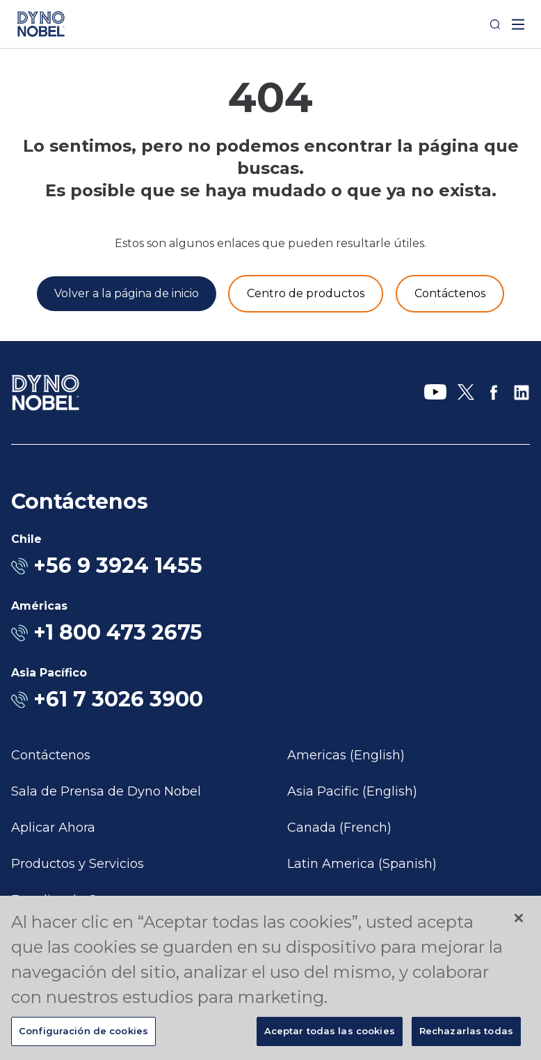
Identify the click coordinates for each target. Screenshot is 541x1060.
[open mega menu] (518, 24)
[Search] (495, 24)
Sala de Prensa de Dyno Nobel (106, 791)
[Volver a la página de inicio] (126, 293)
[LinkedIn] (521, 392)
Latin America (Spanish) (362, 863)
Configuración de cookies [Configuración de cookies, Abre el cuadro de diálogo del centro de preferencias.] (83, 1030)
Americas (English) (346, 755)
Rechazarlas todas (466, 1030)
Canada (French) (339, 827)
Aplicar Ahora (53, 827)
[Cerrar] (518, 918)
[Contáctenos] (450, 294)
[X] (466, 392)
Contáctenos (50, 755)
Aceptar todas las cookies (329, 1030)
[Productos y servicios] (305, 294)
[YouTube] (435, 392)
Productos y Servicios (77, 863)
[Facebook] (493, 392)
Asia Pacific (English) (352, 791)
